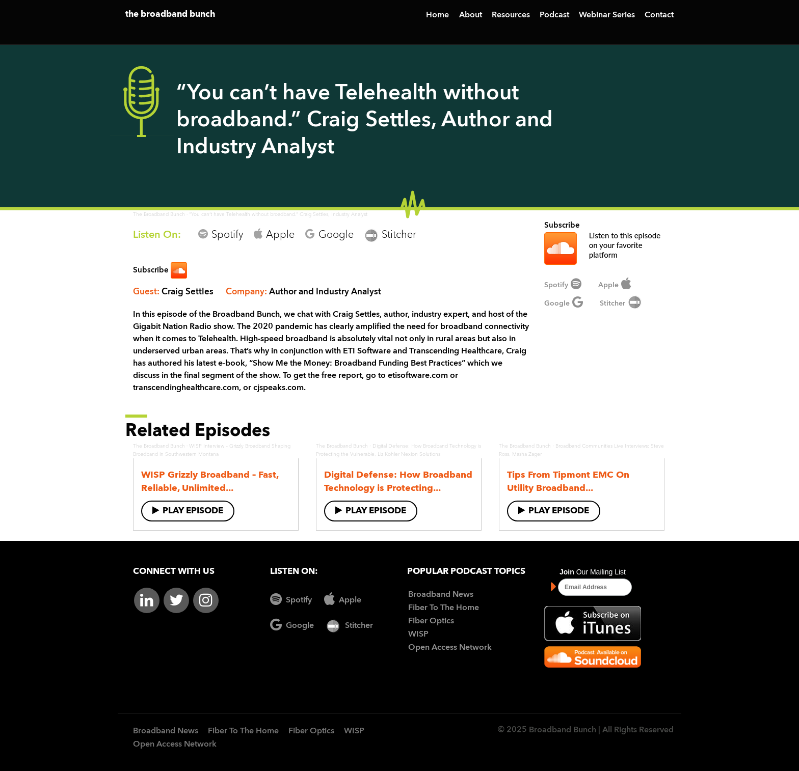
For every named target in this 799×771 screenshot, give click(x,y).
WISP (418, 634)
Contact (659, 15)
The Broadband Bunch (159, 214)
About (470, 15)
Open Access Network (450, 648)
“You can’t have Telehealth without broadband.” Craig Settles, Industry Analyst (278, 214)
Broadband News (440, 595)
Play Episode (187, 510)
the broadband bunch (170, 14)
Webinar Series (607, 15)
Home (437, 15)
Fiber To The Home (443, 608)
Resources (511, 15)
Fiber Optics (431, 621)
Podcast (554, 15)
